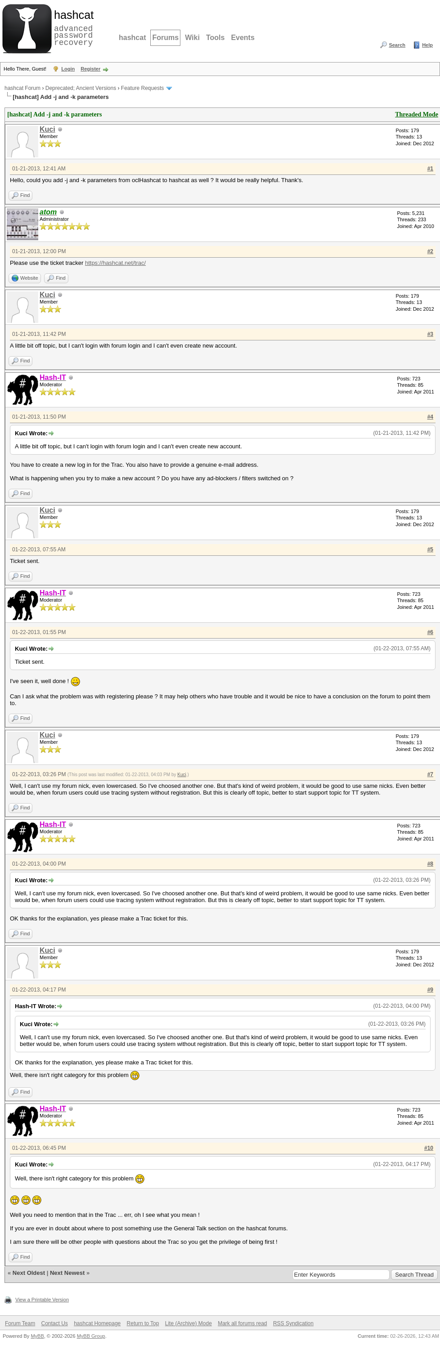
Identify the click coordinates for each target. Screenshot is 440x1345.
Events (242, 37)
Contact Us (54, 1323)
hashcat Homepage (97, 1323)
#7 (430, 774)
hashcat (132, 37)
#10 (428, 1148)
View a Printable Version (42, 1299)
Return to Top (143, 1323)
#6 (430, 632)
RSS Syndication (293, 1323)
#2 (430, 251)
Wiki (192, 37)
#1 (430, 168)
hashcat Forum (22, 88)
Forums (165, 37)
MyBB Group (91, 1336)
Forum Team (20, 1323)
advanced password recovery (72, 27)
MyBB (37, 1336)
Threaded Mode (416, 114)
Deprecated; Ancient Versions (80, 88)
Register (90, 68)
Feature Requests (142, 88)
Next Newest (67, 1272)
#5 (430, 549)
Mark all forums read (242, 1323)
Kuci (47, 129)
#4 (430, 417)
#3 (430, 334)
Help (427, 45)
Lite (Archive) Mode (188, 1323)
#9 (430, 990)
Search (397, 45)
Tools (215, 37)
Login (68, 68)
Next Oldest (29, 1272)
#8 (430, 864)
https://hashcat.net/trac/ (115, 262)
